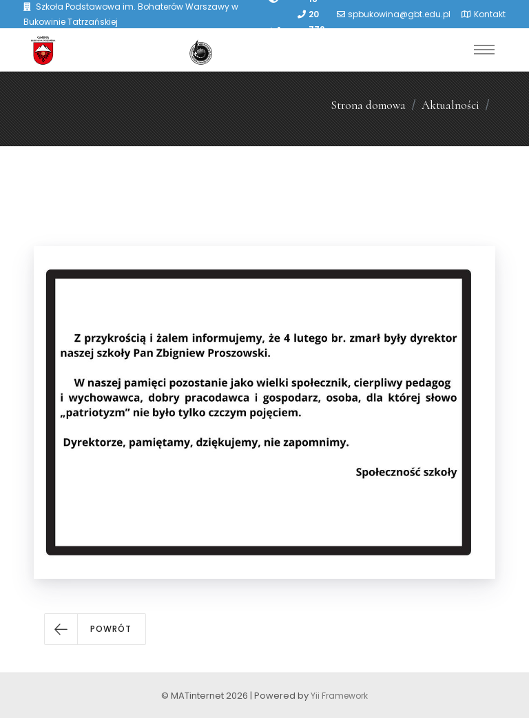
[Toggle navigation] (484, 49)
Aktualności (450, 105)
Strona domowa (368, 105)
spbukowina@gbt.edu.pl (399, 14)
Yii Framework (339, 695)
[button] (95, 629)
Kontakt (490, 14)
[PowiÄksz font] (275, 30)
